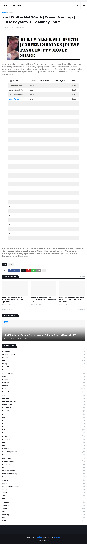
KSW (43, 417)
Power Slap (43, 458)
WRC (43, 511)
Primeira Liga (43, 464)
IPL (43, 414)
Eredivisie (43, 383)
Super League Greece (43, 486)
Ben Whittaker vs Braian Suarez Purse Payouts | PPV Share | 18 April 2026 (71, 300)
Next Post (80, 310)
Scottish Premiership (43, 474)
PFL (43, 455)
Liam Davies (14, 99)
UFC (43, 499)
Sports (43, 483)
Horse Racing (43, 405)
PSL (43, 467)
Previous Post (8, 310)
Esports (43, 386)
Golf (43, 395)
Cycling (43, 379)
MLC (43, 427)
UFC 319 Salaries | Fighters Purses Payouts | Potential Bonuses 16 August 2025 (40, 335)
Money (43, 433)
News (43, 445)
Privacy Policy (44, 540)
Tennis (43, 492)
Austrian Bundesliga (43, 354)
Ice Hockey (43, 408)
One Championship (43, 452)
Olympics (43, 449)
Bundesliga (43, 370)
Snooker (43, 480)
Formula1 (43, 392)
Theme (57, 537)
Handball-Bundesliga (43, 401)
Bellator (43, 357)
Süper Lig (43, 489)
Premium (38, 537)
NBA (43, 442)
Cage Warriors (43, 373)
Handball (43, 398)
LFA (43, 420)
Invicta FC (43, 411)
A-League (43, 351)
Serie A (43, 477)
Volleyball (43, 502)
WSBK (43, 518)
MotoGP (43, 436)
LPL (43, 423)
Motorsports (43, 439)
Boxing (10, 13)
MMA (43, 430)
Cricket (43, 376)
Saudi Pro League (43, 470)
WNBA (43, 508)
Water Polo (43, 505)
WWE (43, 521)
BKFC (43, 360)
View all (82, 277)
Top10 (43, 496)
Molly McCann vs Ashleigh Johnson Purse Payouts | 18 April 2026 (43, 300)
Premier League (43, 461)
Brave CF (43, 367)
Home (4, 13)
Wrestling (43, 515)
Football (43, 389)
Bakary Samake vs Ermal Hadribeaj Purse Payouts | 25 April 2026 (13, 300)
